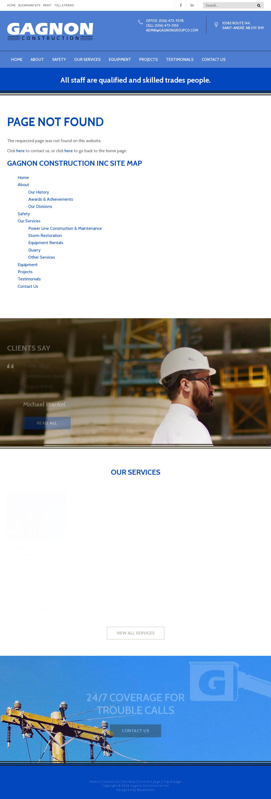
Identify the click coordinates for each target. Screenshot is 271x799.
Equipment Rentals (45, 242)
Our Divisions (40, 206)
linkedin (192, 5)
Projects (148, 59)
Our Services (87, 59)
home (11, 5)
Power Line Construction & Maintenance (65, 228)
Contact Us (213, 59)
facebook (180, 5)
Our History (38, 192)
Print (47, 5)
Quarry (34, 250)
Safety (59, 59)
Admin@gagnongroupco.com (172, 30)
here (20, 150)
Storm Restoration (45, 235)
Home (16, 59)
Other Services (41, 257)
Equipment (120, 59)
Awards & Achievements (50, 199)
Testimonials (179, 59)
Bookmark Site (29, 5)
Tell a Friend (64, 5)
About (37, 59)
